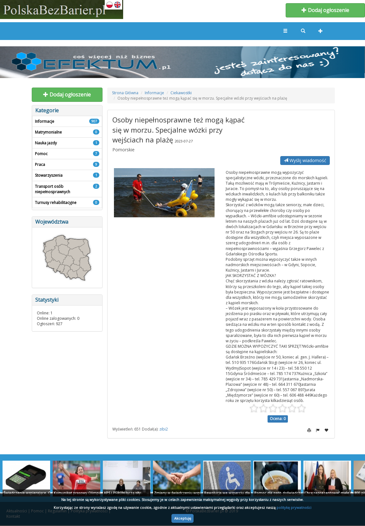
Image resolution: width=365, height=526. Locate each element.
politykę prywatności (293, 507)
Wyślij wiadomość (305, 160)
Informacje (154, 92)
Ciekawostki (181, 92)
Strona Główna (125, 92)
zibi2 (163, 429)
